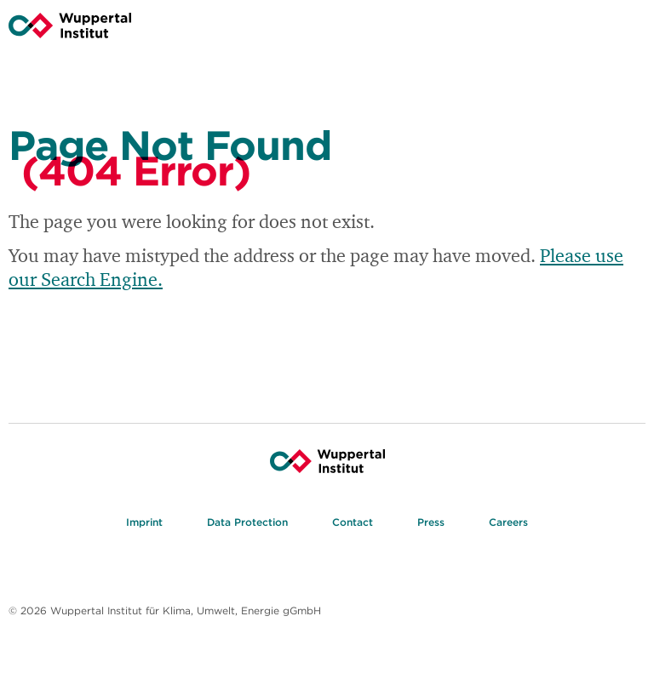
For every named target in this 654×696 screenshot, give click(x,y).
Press (431, 523)
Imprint (144, 523)
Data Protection (247, 523)
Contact (352, 523)
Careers (508, 523)
